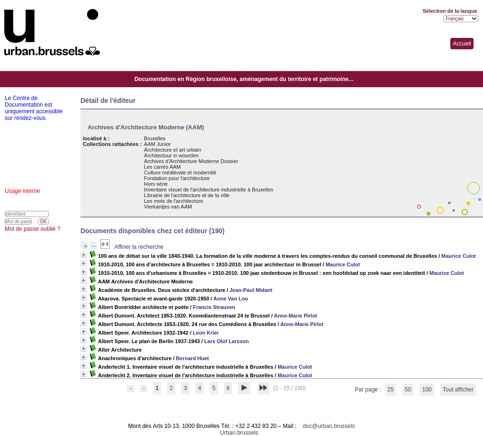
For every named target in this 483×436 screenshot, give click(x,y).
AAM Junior (157, 144)
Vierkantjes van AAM (168, 206)
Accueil (462, 43)
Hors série (156, 184)
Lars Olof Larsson (226, 341)
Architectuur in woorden (171, 155)
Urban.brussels (239, 432)
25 (390, 389)
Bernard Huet (192, 358)
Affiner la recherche (138, 247)
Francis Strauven (214, 307)
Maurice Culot (458, 256)
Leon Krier (206, 333)
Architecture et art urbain (172, 150)
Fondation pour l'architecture (177, 178)
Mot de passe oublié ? (32, 229)
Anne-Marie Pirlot (295, 315)
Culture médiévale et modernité (180, 172)
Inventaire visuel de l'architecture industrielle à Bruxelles (208, 189)
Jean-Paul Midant (251, 290)
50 (408, 389)
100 (426, 389)
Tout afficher (458, 389)
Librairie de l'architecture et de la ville (187, 195)
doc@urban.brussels (329, 426)
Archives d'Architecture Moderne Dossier (191, 161)
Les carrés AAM (162, 167)
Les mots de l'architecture (173, 201)
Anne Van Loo (231, 298)
